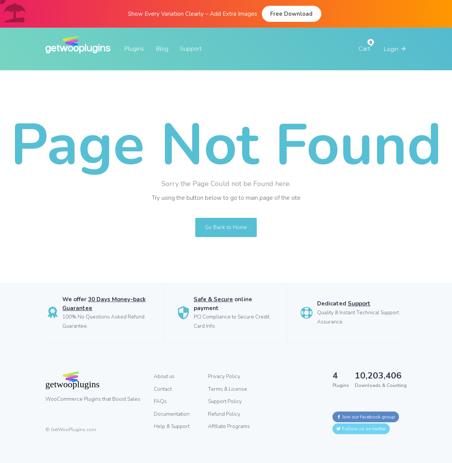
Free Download (291, 14)
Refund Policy (224, 414)
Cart (364, 48)
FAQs (160, 401)
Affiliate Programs (229, 426)
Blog (162, 48)
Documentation (171, 414)
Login (395, 49)
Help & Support (171, 426)
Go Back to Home (226, 227)
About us (164, 376)
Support (191, 48)
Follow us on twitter (361, 429)
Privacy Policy (224, 376)
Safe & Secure (213, 299)
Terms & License (227, 389)
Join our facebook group (365, 417)
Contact (163, 389)
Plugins (134, 48)
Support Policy (225, 401)
